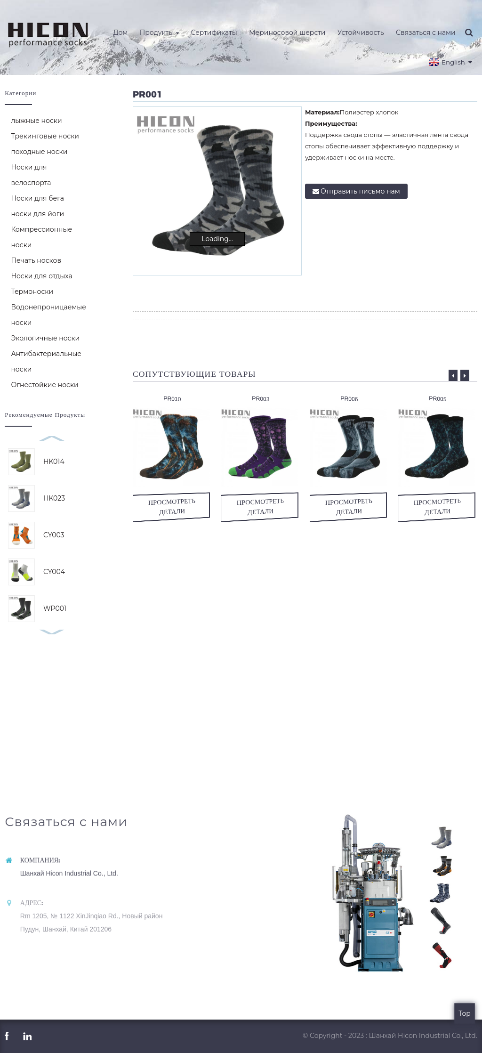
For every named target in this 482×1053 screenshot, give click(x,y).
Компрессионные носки (41, 237)
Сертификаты (214, 32)
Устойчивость (360, 32)
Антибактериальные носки (46, 361)
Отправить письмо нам (360, 191)
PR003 (261, 399)
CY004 (54, 571)
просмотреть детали (172, 506)
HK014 (53, 461)
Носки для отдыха (41, 276)
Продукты (159, 32)
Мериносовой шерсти (287, 32)
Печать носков (36, 260)
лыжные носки (36, 120)
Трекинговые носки (45, 136)
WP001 (54, 608)
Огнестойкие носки (44, 385)
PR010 (172, 399)
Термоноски (32, 291)
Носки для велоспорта (31, 175)
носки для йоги (37, 214)
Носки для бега (37, 198)
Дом (120, 32)
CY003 (53, 535)
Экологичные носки (45, 338)
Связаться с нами (426, 32)
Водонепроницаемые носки (48, 315)
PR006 (349, 399)
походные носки (39, 151)
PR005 (438, 399)
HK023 (54, 498)
